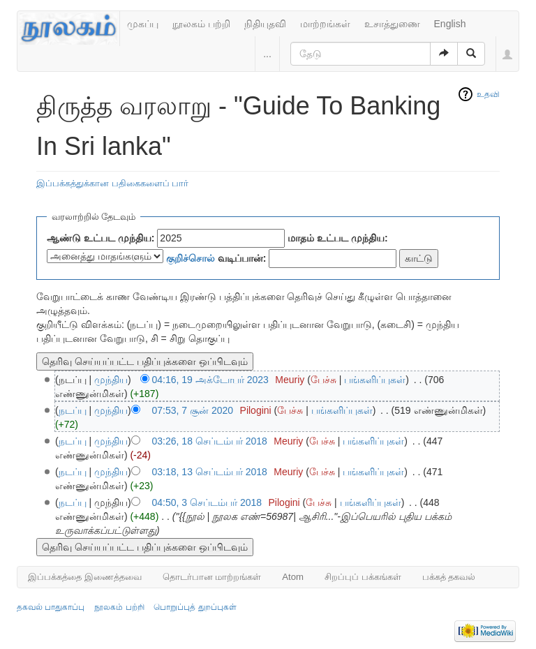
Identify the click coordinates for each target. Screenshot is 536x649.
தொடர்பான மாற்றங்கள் (212, 577)
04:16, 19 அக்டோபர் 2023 (210, 379)
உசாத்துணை (392, 23)
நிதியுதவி (265, 23)
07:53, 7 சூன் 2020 (193, 410)
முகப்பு (142, 23)
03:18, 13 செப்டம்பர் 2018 (209, 471)
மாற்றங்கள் (325, 23)
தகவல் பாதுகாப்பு (50, 607)
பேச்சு (323, 379)
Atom (293, 577)
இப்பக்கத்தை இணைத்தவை (85, 577)
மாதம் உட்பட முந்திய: (337, 238)
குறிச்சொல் (190, 258)
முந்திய (111, 379)
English (450, 23)
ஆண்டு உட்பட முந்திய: (100, 238)
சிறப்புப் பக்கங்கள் (363, 577)
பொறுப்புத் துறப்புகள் (195, 607)
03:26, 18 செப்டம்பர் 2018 (209, 441)
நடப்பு (73, 410)
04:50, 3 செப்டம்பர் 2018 (207, 502)
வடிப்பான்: (216, 258)
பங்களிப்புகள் (374, 379)
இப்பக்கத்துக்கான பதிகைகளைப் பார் (112, 183)
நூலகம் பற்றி (201, 23)
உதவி (488, 94)
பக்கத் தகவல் (449, 577)
